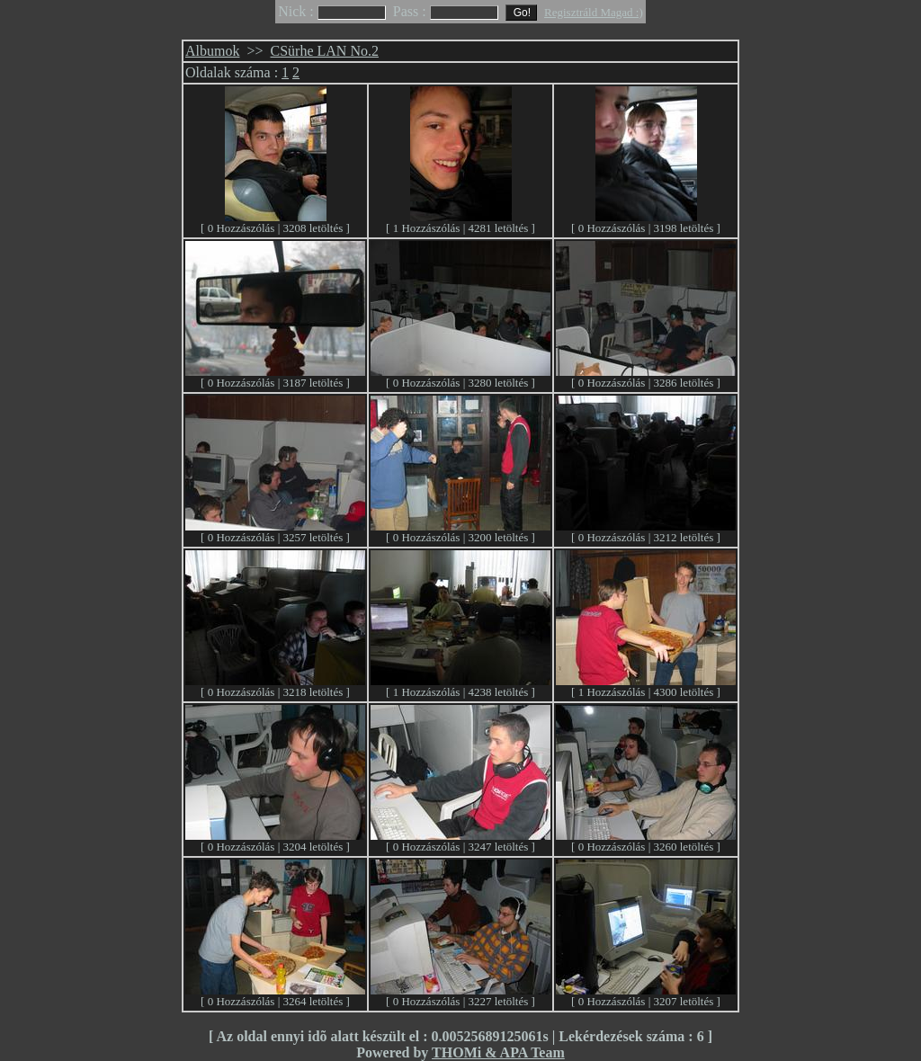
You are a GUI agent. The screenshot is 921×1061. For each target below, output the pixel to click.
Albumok (212, 50)
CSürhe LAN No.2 (325, 50)
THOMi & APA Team (498, 1052)
